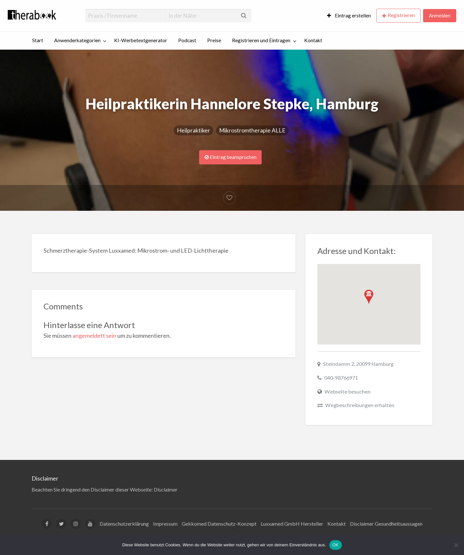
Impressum (165, 524)
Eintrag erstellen (349, 15)
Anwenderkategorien (77, 40)
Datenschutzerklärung (124, 524)
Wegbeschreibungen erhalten (359, 405)
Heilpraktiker (193, 130)
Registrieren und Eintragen (261, 40)
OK (336, 544)
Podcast (187, 40)
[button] (368, 297)
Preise (214, 40)
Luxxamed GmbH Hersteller (292, 524)
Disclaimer (166, 489)
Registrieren (401, 15)
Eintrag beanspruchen (230, 157)
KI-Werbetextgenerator (140, 40)
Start (37, 40)
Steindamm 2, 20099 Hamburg (358, 364)
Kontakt (313, 40)
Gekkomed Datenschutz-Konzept (219, 524)
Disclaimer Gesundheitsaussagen (386, 524)
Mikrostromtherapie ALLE (252, 130)
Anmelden (439, 15)
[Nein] (456, 545)
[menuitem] (349, 16)
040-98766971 (341, 378)
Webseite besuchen (347, 391)
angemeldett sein (94, 335)
